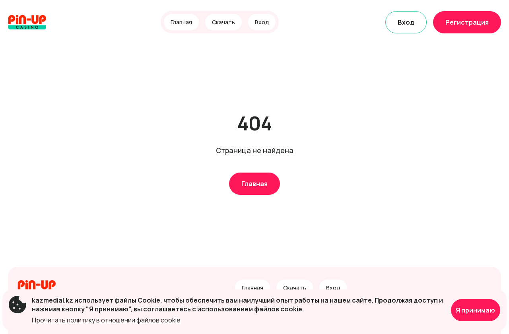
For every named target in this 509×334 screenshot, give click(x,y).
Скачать (223, 22)
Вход (262, 22)
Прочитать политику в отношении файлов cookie (106, 320)
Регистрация (467, 22)
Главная (181, 22)
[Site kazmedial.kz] (35, 22)
